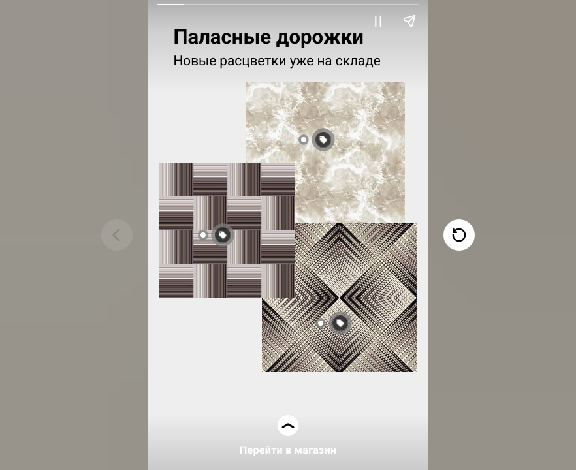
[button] (355, 323)
